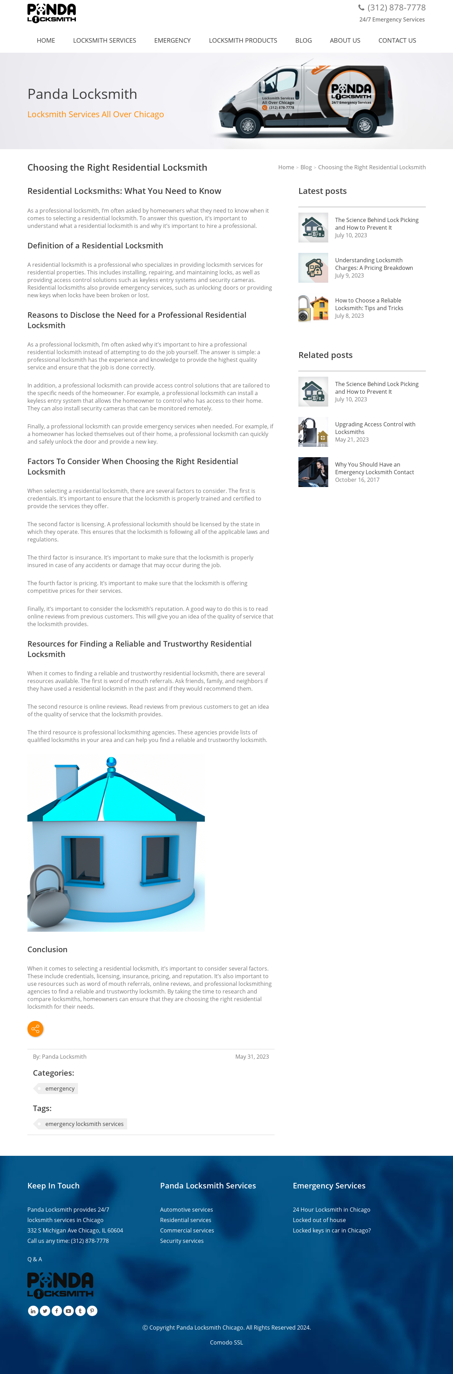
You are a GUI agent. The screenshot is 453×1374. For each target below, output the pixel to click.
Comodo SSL (226, 1342)
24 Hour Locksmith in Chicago (332, 1209)
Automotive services (186, 1209)
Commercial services (187, 1230)
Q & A (34, 1259)
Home (46, 40)
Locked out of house (319, 1220)
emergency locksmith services (84, 1124)
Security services (182, 1241)
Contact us (397, 40)
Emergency (172, 40)
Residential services (185, 1220)
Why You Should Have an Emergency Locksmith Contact (374, 468)
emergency (60, 1088)
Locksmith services (104, 40)
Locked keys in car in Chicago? (332, 1230)
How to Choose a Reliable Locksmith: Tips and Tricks (369, 304)
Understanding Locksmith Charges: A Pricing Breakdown (374, 264)
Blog (303, 40)
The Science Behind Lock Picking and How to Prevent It (377, 223)
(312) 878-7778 (397, 7)
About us (345, 40)
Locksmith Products (243, 40)
